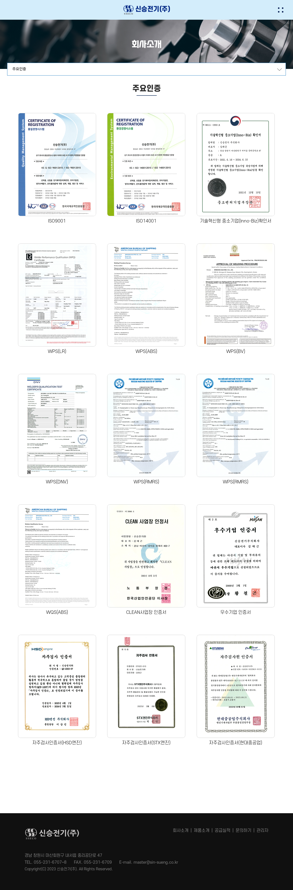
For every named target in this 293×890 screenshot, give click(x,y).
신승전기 (147, 10)
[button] (285, 10)
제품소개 (201, 830)
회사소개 (181, 830)
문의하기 (243, 830)
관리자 (262, 830)
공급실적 (222, 830)
